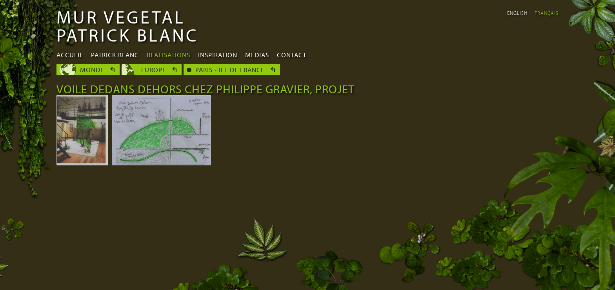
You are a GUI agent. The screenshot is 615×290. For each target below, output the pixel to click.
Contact (291, 55)
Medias (257, 55)
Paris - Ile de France (229, 69)
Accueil (69, 55)
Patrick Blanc (115, 55)
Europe (153, 69)
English (517, 13)
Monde (92, 69)
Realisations (168, 55)
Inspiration (217, 55)
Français (547, 13)
